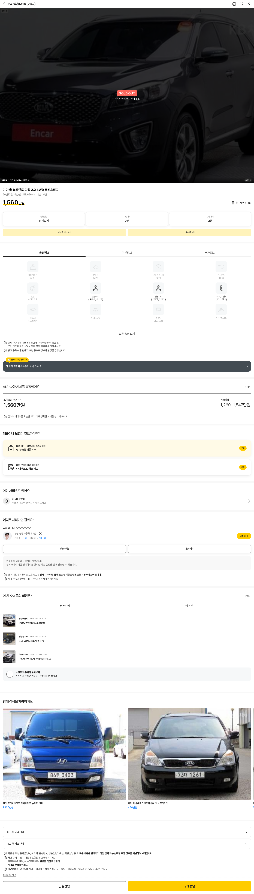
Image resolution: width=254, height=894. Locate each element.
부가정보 (210, 252)
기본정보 (127, 252)
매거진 (189, 605)
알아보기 (127, 448)
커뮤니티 (65, 605)
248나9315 (21, 4)
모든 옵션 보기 (127, 333)
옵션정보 (44, 252)
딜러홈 (243, 536)
